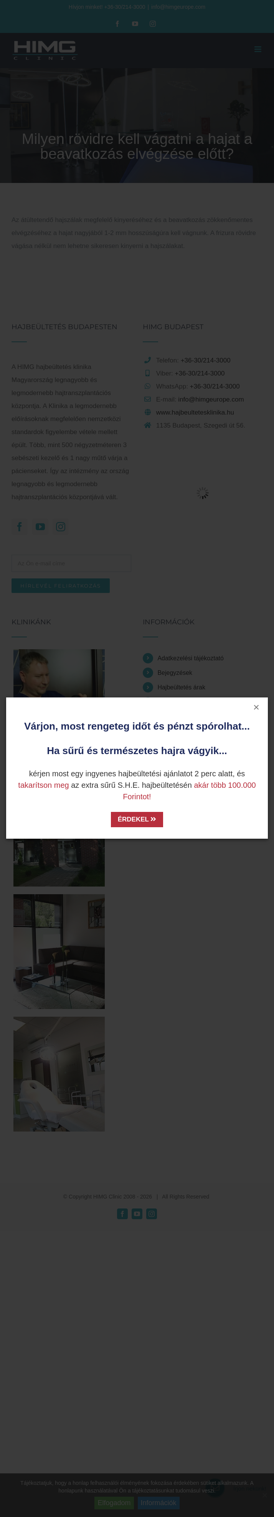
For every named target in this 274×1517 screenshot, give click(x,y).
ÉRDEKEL (137, 819)
